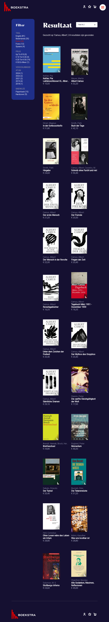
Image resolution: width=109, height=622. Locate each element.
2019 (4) (19, 81)
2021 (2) (19, 78)
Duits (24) (20, 41)
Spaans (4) (20, 46)
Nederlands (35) (22, 39)
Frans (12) (20, 44)
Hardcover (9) (21, 94)
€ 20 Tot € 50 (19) (23, 60)
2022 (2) (19, 76)
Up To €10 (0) (21, 54)
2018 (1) (19, 84)
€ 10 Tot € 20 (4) (22, 57)
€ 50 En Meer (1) (22, 62)
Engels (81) (20, 36)
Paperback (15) (22, 92)
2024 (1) (19, 73)
